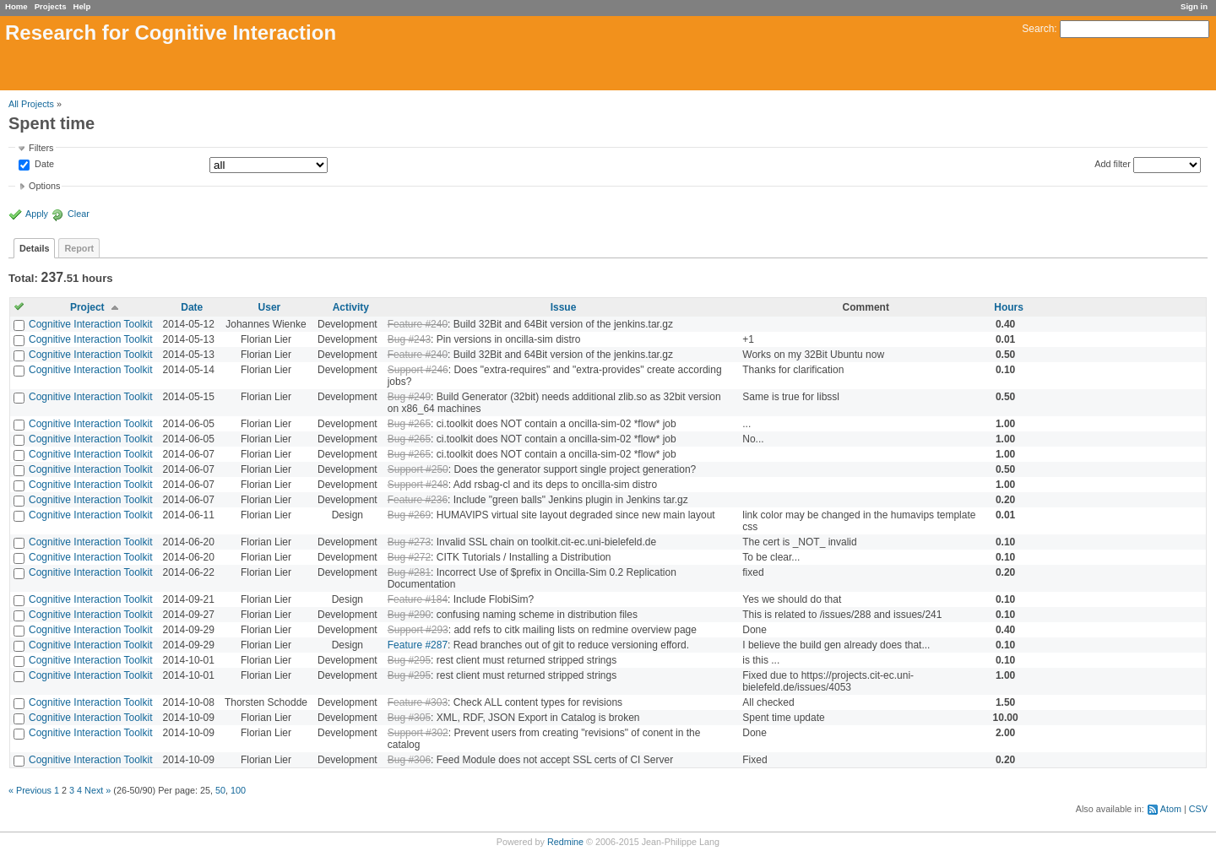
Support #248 (418, 485)
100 (238, 790)
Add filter (1112, 164)
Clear (79, 214)
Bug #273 (409, 542)
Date (43, 165)
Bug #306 (409, 760)
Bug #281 (409, 572)
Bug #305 (409, 718)
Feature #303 (418, 702)
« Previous (30, 790)
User (269, 307)
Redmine (565, 842)
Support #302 (418, 733)
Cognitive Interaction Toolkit (91, 324)
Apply (36, 214)
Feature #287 (418, 645)
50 (220, 790)
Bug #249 (409, 397)
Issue (564, 307)
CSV (1198, 809)
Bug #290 (409, 615)
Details (34, 248)
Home (16, 6)
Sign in (1194, 6)
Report (79, 248)
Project (87, 307)
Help (82, 6)
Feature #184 (418, 599)
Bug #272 (409, 557)
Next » (97, 790)
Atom (1170, 809)
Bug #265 (409, 424)
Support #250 (418, 469)
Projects (51, 6)
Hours (1008, 307)
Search (1038, 29)
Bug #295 (409, 660)
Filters (41, 148)
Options (44, 186)
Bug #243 (409, 339)
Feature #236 (418, 500)
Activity (351, 307)
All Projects (31, 104)
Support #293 (418, 630)
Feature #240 (418, 324)
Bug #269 (409, 515)
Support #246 (418, 370)
